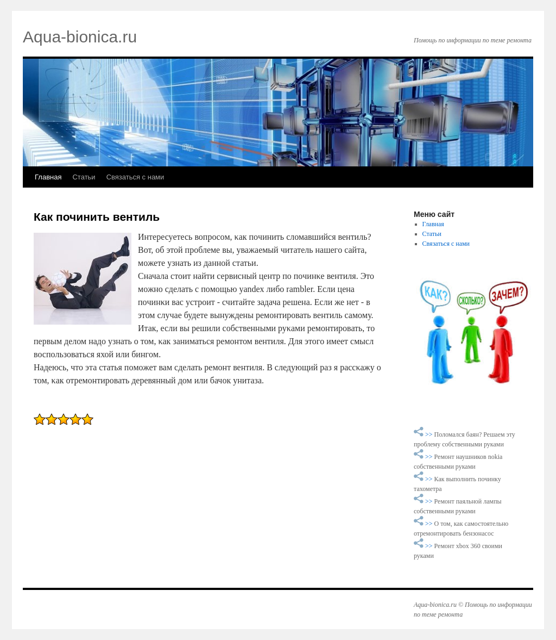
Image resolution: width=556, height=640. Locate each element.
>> (429, 434)
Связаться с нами (135, 177)
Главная (48, 177)
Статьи (83, 177)
